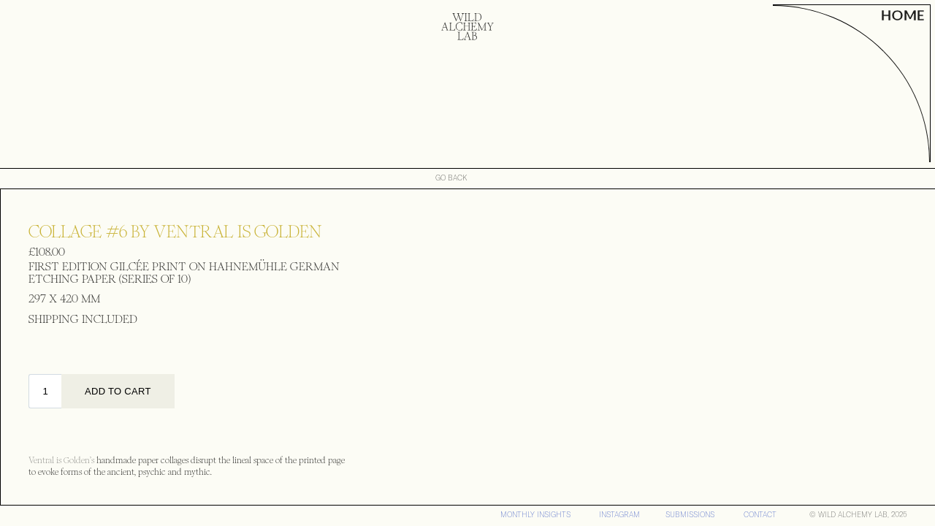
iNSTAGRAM (619, 514)
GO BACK (451, 178)
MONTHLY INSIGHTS (535, 514)
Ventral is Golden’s (61, 460)
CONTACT (760, 514)
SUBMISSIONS (689, 514)
